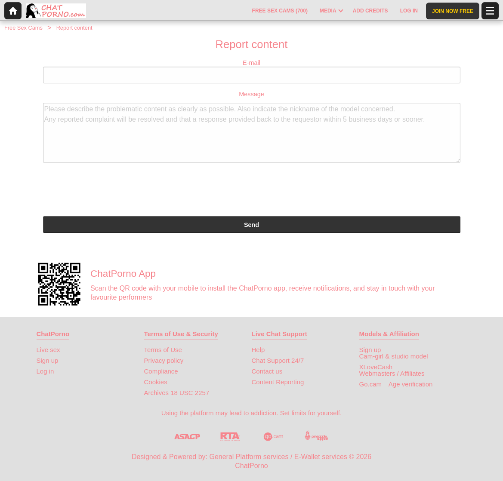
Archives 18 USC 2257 (177, 392)
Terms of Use (163, 349)
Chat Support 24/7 (278, 360)
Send (251, 224)
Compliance (161, 371)
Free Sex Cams (23, 28)
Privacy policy (164, 360)
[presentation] (108, 191)
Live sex (48, 349)
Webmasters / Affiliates (392, 373)
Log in (45, 371)
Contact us (267, 371)
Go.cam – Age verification (396, 384)
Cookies (155, 382)
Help (258, 349)
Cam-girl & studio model (393, 356)
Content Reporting (278, 382)
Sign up (48, 360)
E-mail (251, 71)
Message (251, 127)
